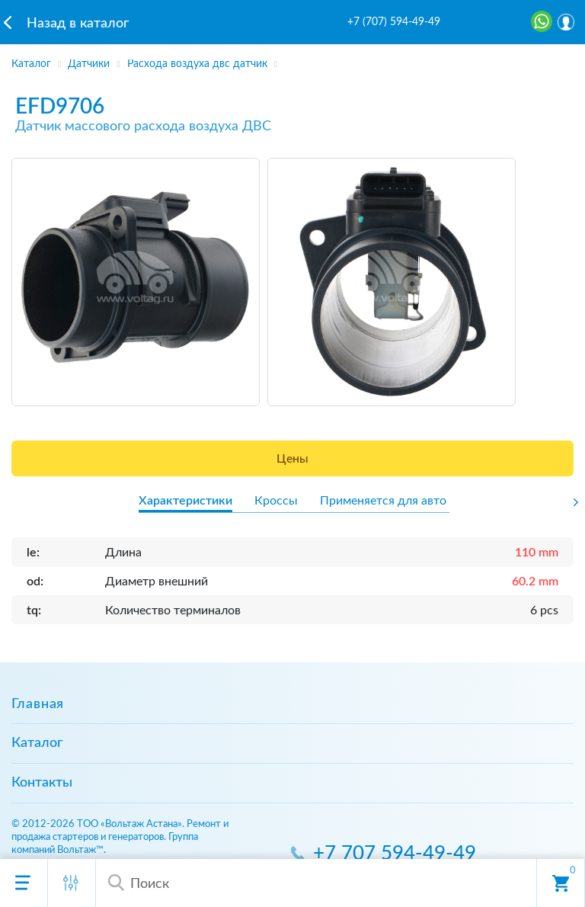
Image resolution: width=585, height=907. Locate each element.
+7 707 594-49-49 (394, 854)
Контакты (41, 783)
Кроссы (276, 501)
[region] (292, 59)
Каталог (36, 743)
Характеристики (185, 501)
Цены (292, 459)
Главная (37, 704)
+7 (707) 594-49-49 (393, 22)
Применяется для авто (383, 501)
